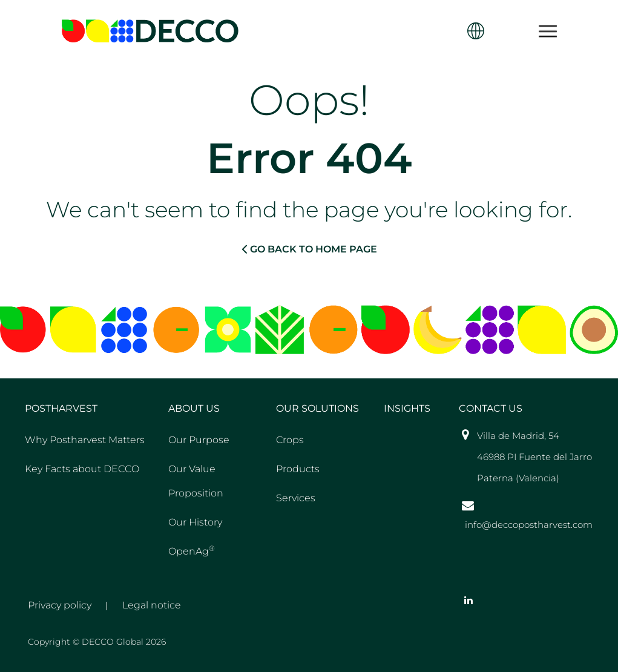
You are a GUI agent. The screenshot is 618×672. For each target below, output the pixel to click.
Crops (290, 440)
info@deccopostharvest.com (529, 524)
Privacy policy (59, 605)
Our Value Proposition (195, 481)
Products (298, 469)
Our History (195, 522)
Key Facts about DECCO (82, 469)
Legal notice (151, 605)
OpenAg (191, 550)
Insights (407, 408)
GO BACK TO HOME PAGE (309, 249)
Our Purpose (198, 440)
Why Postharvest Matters (85, 440)
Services (295, 498)
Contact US (490, 408)
